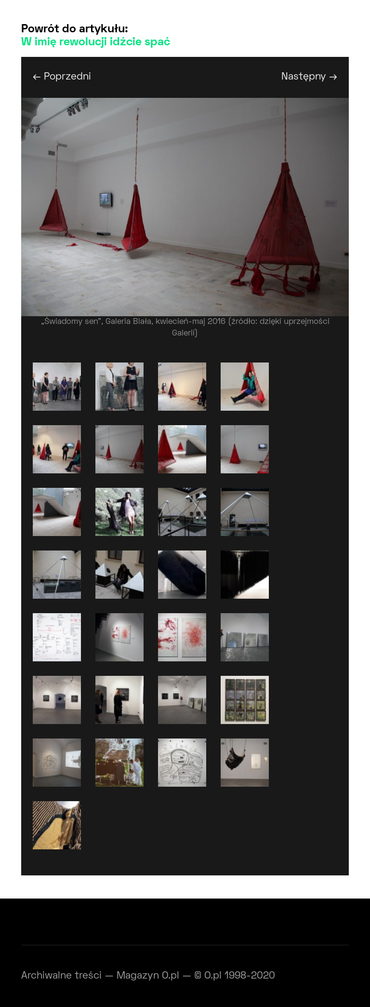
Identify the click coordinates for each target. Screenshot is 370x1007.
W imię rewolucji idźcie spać (95, 42)
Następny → (309, 76)
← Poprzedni (62, 76)
